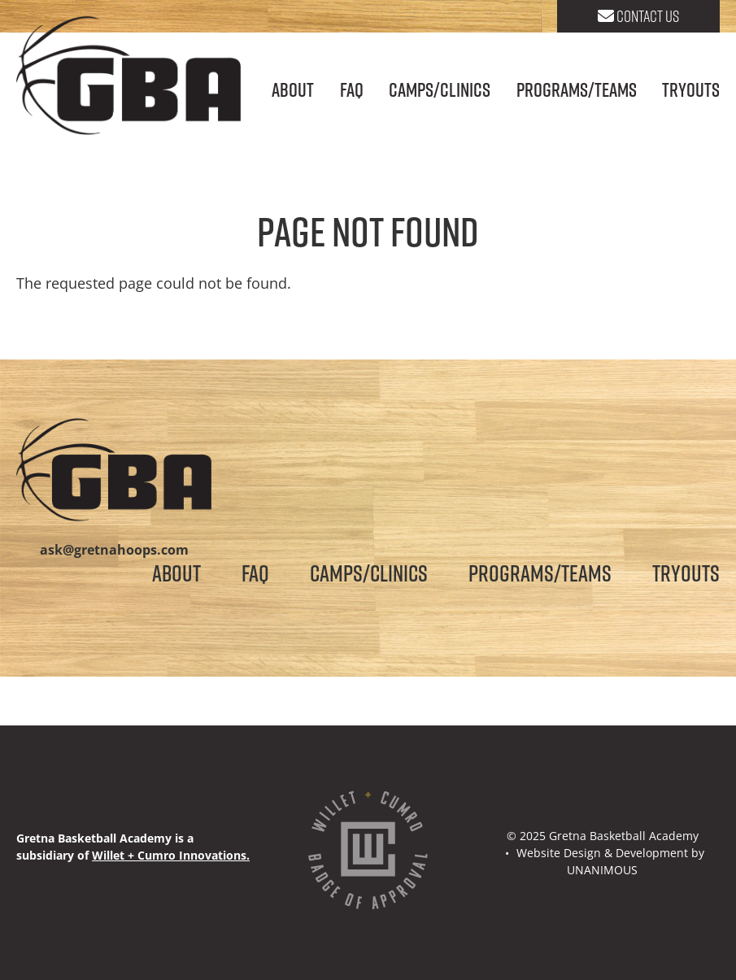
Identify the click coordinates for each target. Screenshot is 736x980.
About (293, 89)
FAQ (352, 89)
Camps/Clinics (439, 89)
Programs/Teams (576, 89)
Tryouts (691, 89)
